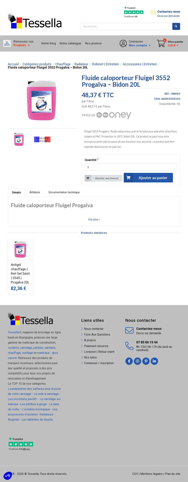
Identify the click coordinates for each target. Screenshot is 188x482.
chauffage (14, 353)
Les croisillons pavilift (22, 399)
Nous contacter (94, 329)
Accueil (13, 64)
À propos (90, 340)
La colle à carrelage (46, 394)
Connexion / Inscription (99, 363)
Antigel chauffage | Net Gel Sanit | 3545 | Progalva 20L (20, 273)
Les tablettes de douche (38, 419)
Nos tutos (90, 357)
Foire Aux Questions (97, 334)
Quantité (91, 160)
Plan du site (172, 474)
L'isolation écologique (36, 409)
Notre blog (48, 43)
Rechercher (176, 26)
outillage (27, 353)
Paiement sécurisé (96, 346)
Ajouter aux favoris (102, 178)
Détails (16, 192)
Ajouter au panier (145, 177)
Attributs (35, 192)
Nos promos (93, 43)
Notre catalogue (70, 43)
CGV (135, 474)
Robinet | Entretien (105, 64)
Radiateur (81, 64)
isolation (13, 347)
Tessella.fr (14, 332)
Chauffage (63, 64)
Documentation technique (64, 192)
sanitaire (49, 347)
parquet (38, 347)
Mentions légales (151, 474)
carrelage (26, 347)
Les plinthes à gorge (33, 404)
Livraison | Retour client (99, 351)
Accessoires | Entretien (140, 64)
